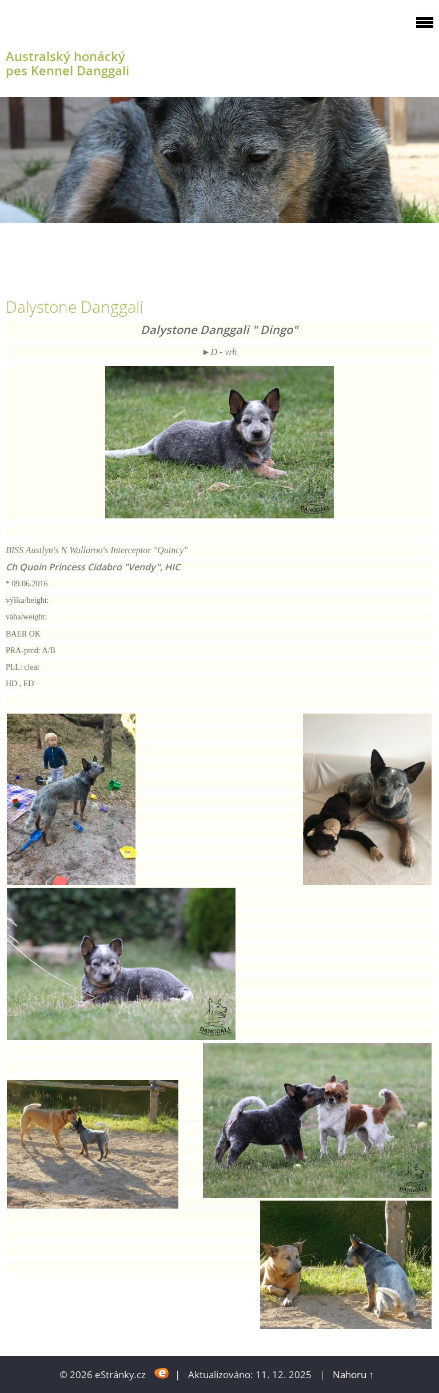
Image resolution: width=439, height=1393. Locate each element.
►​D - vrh (219, 352)
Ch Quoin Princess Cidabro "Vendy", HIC (94, 567)
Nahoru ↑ (353, 1374)
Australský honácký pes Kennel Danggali (67, 63)
